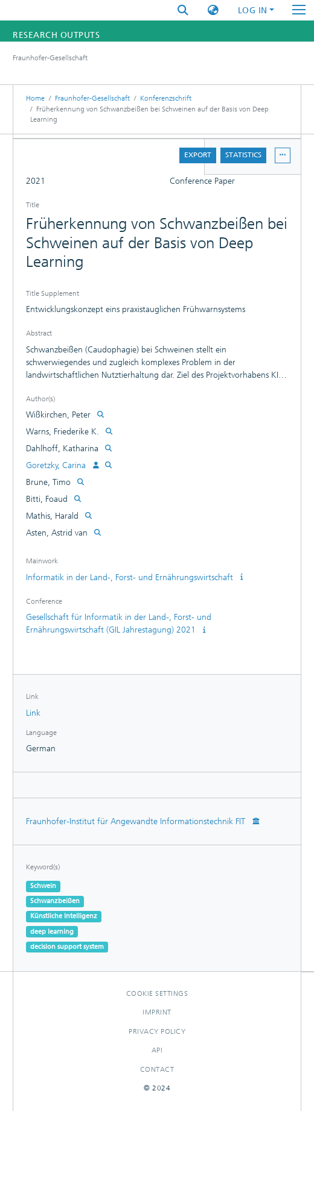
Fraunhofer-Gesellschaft (92, 98)
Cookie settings (157, 993)
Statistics (243, 155)
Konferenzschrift (165, 98)
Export (197, 155)
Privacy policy (157, 1031)
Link (33, 713)
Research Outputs (56, 35)
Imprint (157, 1012)
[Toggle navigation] (299, 10)
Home (35, 98)
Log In (253, 10)
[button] (213, 10)
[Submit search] (183, 10)
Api (157, 1050)
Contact (157, 1069)
